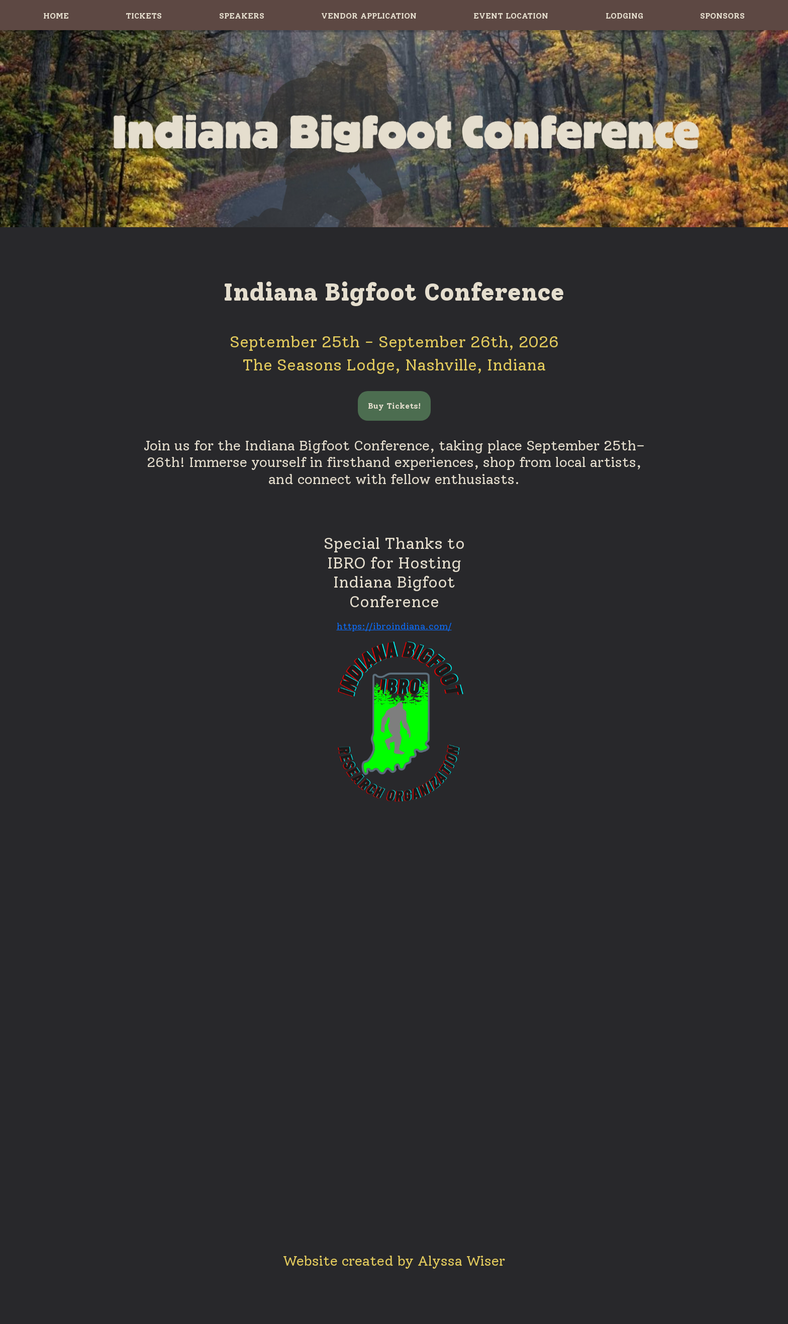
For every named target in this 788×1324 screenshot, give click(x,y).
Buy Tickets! (394, 406)
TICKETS (144, 16)
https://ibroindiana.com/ (394, 626)
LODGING (624, 16)
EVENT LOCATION (510, 16)
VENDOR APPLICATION (369, 16)
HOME (56, 16)
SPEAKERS (241, 16)
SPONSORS (722, 16)
